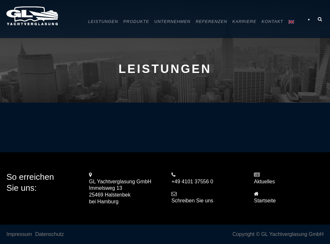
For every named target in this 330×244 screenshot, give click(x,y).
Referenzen (211, 21)
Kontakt (272, 21)
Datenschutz (49, 234)
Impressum (19, 234)
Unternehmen (172, 21)
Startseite (265, 200)
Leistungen (103, 21)
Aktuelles (264, 181)
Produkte (136, 21)
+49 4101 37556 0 (192, 181)
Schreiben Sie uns (192, 200)
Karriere (244, 21)
